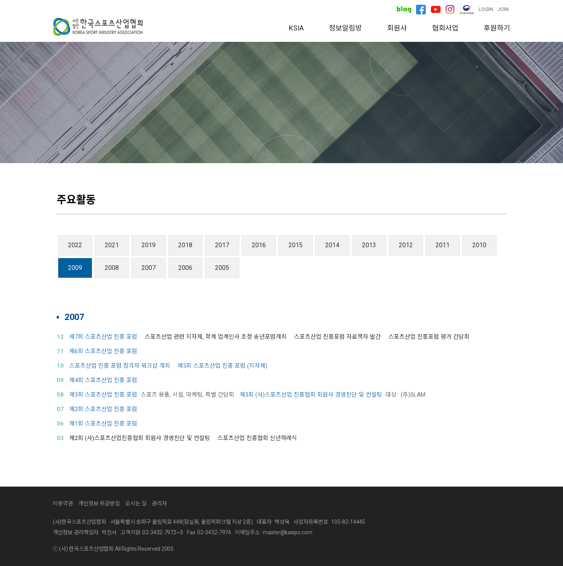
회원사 (397, 28)
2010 (479, 245)
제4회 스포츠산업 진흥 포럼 (103, 380)
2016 (259, 245)
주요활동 (332, 150)
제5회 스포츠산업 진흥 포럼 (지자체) (222, 365)
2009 (75, 267)
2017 (222, 245)
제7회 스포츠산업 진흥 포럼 (103, 336)
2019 (149, 245)
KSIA (296, 28)
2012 (406, 245)
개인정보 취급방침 (99, 503)
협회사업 (445, 28)
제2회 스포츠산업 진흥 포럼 (103, 409)
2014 (332, 245)
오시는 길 (391, 150)
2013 (369, 245)
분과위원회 (270, 150)
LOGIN (486, 9)
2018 (185, 245)
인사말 (168, 150)
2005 (222, 267)
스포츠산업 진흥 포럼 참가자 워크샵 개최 (119, 365)
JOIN (503, 9)
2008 (112, 267)
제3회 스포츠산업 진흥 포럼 (103, 394)
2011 (443, 245)
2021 (112, 245)
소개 (216, 150)
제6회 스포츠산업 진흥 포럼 (103, 351)
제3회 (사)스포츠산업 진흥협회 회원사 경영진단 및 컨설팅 (311, 394)
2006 (185, 267)
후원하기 (497, 28)
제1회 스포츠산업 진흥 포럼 (103, 423)
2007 (149, 267)
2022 (75, 245)
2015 (296, 245)
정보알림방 (345, 28)
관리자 (159, 503)
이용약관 (63, 503)
